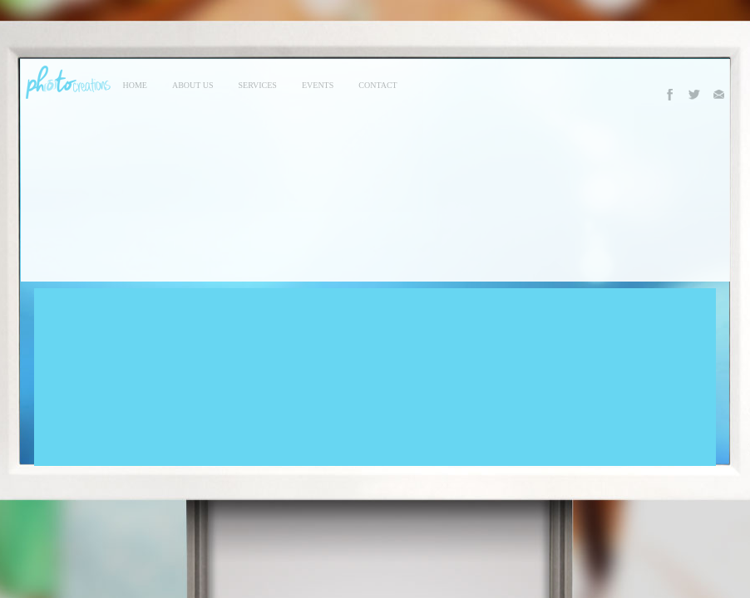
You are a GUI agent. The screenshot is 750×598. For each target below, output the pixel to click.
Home (135, 85)
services (258, 85)
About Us (193, 85)
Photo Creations (66, 82)
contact (377, 85)
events (317, 85)
